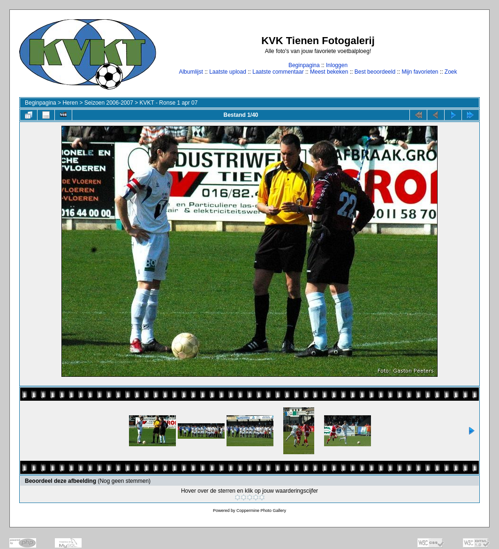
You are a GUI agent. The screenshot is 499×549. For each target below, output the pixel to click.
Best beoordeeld (375, 72)
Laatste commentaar (277, 72)
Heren (70, 102)
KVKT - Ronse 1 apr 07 (169, 102)
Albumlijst (191, 72)
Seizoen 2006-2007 (108, 102)
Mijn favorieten (419, 72)
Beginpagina (304, 65)
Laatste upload (227, 72)
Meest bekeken (329, 72)
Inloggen (337, 65)
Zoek (451, 72)
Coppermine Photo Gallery (261, 510)
